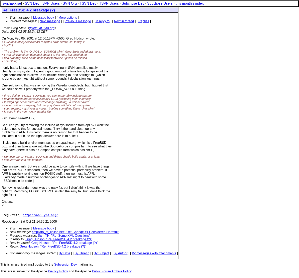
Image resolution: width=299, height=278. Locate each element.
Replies (143, 21)
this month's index (190, 3)
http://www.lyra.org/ (40, 216)
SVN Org (70, 3)
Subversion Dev (65, 266)
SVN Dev (32, 3)
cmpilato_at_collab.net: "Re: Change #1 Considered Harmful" (75, 233)
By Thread (82, 255)
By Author (120, 255)
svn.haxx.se (11, 3)
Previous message (78, 21)
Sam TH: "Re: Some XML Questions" (64, 237)
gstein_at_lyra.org (41, 28)
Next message (50, 21)
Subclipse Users (160, 3)
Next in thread (124, 21)
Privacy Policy (58, 273)
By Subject (101, 255)
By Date (64, 255)
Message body (43, 17)
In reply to (103, 21)
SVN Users (51, 3)
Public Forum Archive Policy (111, 273)
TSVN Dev (88, 3)
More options (67, 17)
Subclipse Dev (133, 3)
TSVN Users (109, 3)
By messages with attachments (154, 255)
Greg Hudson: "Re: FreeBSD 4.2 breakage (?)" (58, 240)
